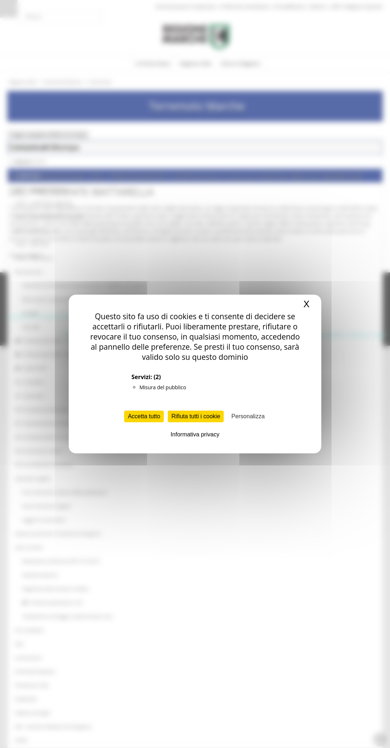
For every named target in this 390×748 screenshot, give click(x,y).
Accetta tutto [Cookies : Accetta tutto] (144, 416)
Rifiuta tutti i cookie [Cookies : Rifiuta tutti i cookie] (195, 416)
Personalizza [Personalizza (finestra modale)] (248, 416)
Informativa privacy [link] (195, 434)
